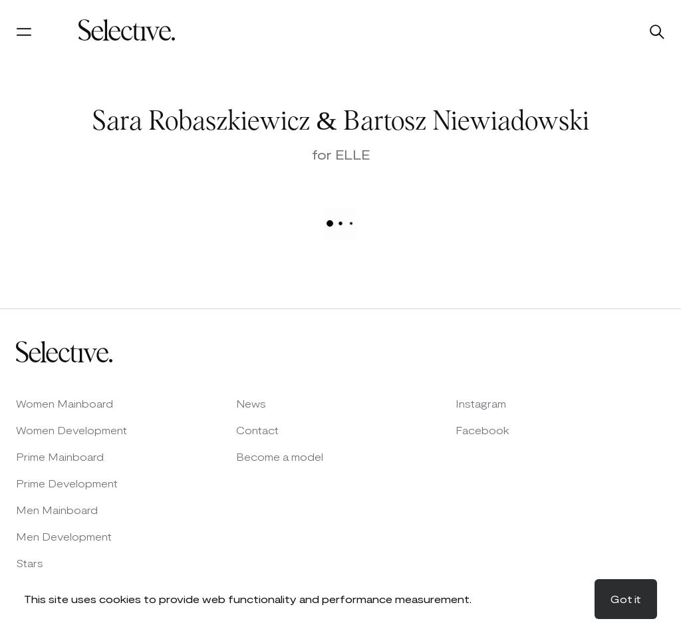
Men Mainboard (57, 509)
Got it (626, 598)
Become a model (279, 456)
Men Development (64, 536)
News (251, 403)
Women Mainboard (64, 403)
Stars (29, 563)
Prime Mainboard (60, 456)
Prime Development (67, 483)
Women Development (71, 430)
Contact (257, 430)
